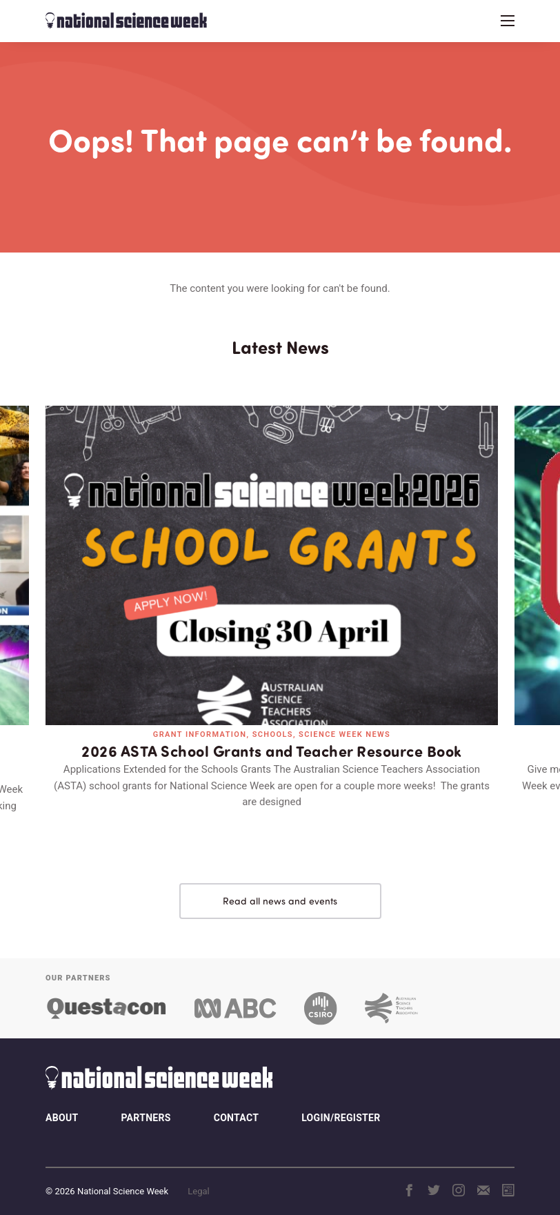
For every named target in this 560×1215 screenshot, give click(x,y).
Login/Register (340, 1104)
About (62, 1104)
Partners (145, 1104)
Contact (236, 1104)
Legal (198, 1178)
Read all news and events (280, 887)
